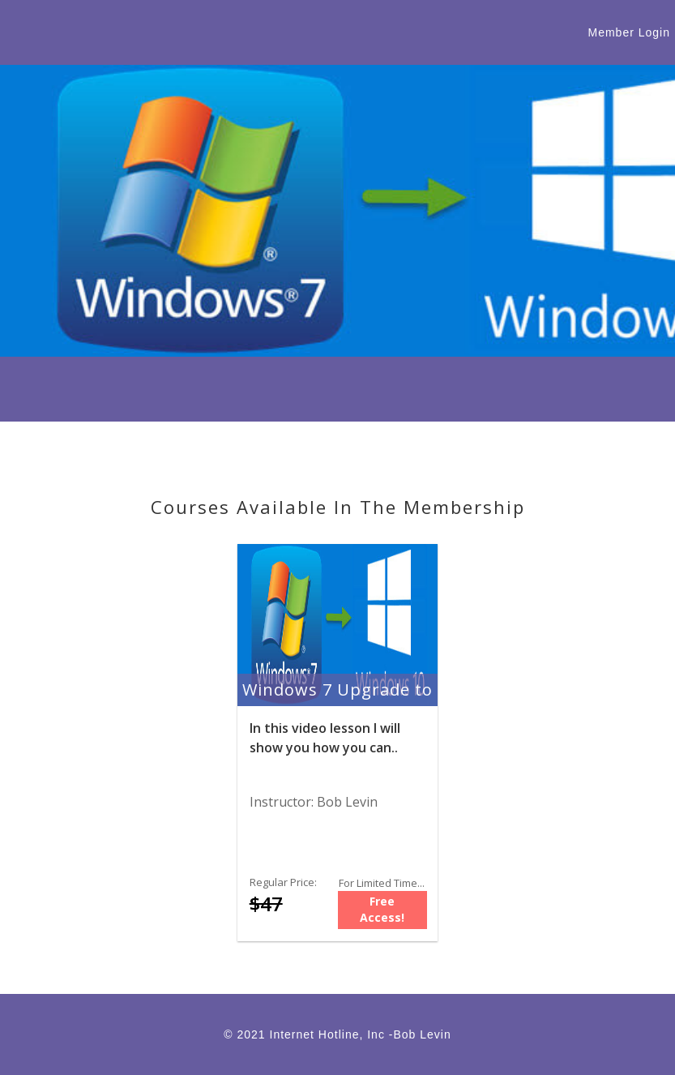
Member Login (629, 32)
